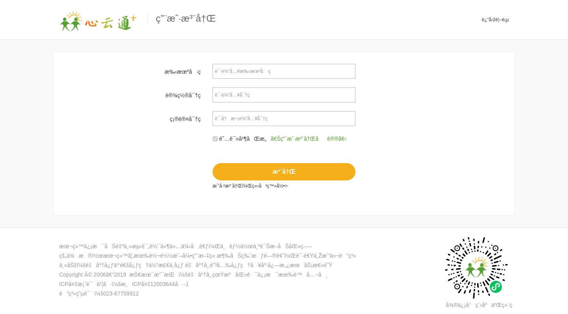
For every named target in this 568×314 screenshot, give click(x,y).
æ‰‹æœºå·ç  (185, 72)
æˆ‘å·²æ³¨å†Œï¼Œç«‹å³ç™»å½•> (248, 186)
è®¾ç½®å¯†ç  (186, 95)
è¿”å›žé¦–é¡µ (495, 19)
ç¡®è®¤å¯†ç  (188, 119)
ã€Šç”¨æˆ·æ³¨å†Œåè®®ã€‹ (308, 139)
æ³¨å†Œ (284, 171)
